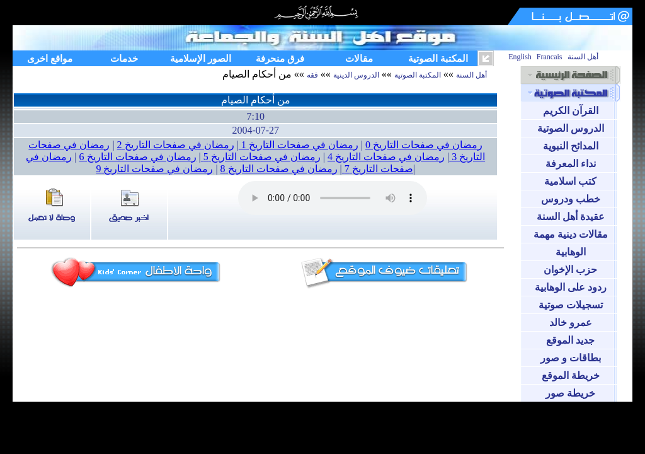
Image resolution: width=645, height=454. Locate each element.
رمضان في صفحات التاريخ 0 (423, 144)
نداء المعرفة (570, 163)
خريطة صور (570, 393)
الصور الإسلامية (200, 58)
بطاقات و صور (570, 357)
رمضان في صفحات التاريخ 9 (154, 168)
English (520, 56)
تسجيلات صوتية (571, 305)
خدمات (124, 58)
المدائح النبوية (570, 146)
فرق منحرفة (280, 58)
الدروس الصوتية (570, 128)
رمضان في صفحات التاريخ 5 (261, 156)
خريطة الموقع (571, 375)
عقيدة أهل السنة (571, 216)
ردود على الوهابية (571, 287)
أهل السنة (583, 56)
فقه (312, 75)
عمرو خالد (570, 322)
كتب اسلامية (570, 181)
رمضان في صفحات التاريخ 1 (298, 144)
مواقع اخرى (49, 58)
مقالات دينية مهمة (571, 234)
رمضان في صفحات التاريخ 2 (175, 144)
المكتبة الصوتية (438, 58)
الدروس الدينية (356, 75)
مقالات (359, 58)
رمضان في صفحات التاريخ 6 (138, 156)
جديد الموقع (570, 340)
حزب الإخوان (570, 269)
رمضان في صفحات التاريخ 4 (386, 156)
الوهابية (571, 252)
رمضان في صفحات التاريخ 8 (279, 168)
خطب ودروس (570, 199)
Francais (549, 56)
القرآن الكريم (570, 110)
